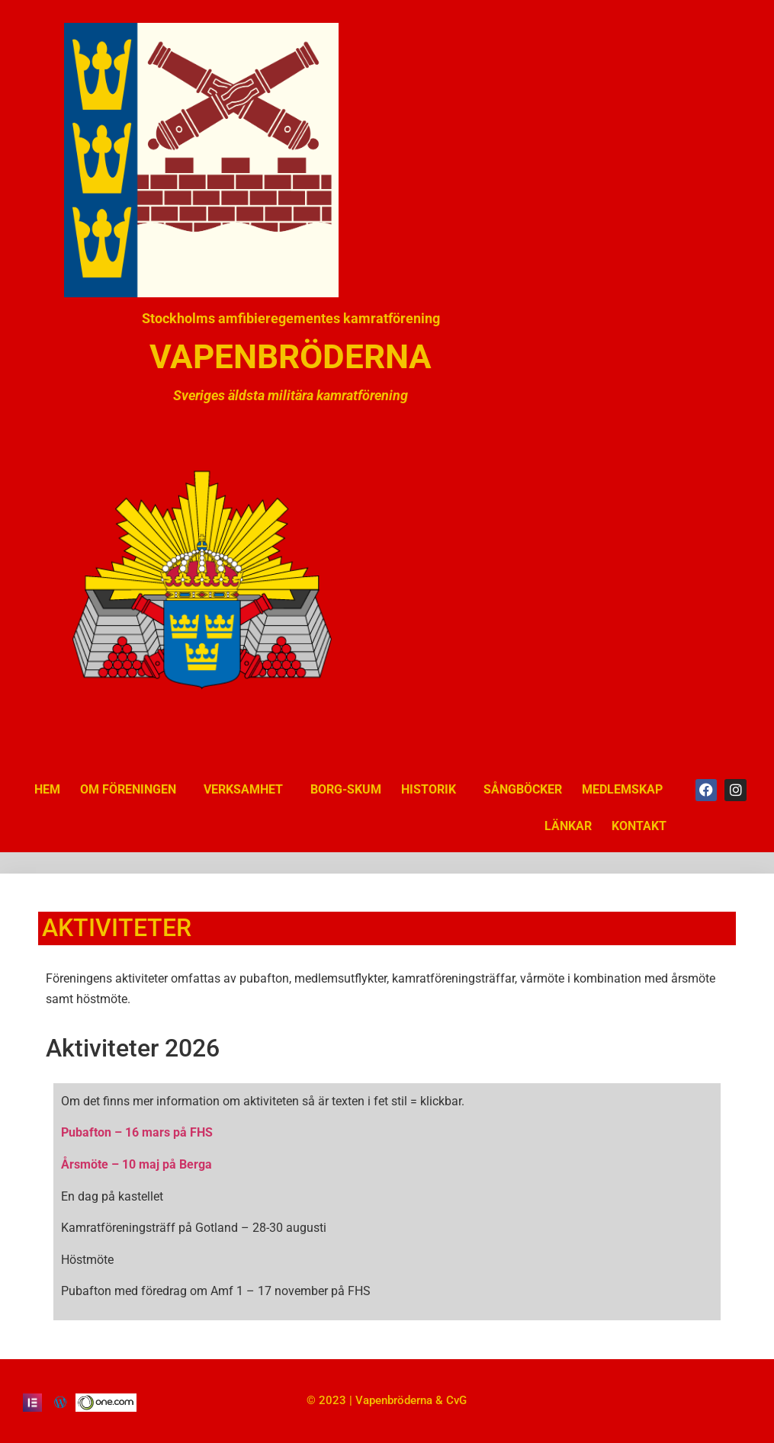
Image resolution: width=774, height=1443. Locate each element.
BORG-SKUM (345, 789)
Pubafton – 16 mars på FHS (137, 1132)
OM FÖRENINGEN (132, 789)
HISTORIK (432, 789)
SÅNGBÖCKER (522, 789)
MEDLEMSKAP (622, 789)
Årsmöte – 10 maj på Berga (136, 1164)
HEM (47, 789)
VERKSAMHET (247, 789)
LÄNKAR (568, 826)
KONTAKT (639, 826)
